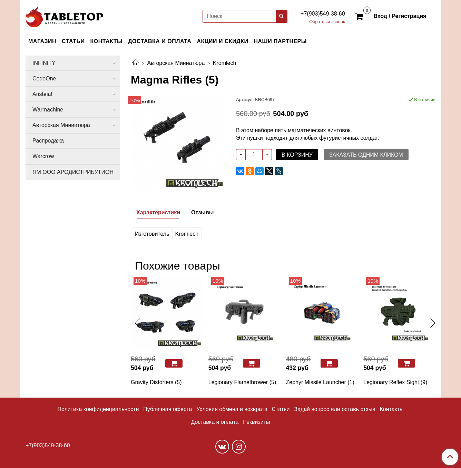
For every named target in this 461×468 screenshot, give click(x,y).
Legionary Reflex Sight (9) (395, 382)
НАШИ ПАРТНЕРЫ (280, 41)
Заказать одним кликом (366, 155)
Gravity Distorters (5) (156, 382)
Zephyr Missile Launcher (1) (320, 382)
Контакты (391, 409)
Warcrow (43, 156)
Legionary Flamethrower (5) (242, 382)
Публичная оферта (167, 409)
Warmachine (47, 110)
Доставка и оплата (214, 422)
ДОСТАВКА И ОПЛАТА (159, 41)
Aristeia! (42, 94)
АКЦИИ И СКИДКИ (222, 41)
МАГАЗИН (42, 41)
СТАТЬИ (73, 41)
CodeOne (44, 78)
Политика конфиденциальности (98, 409)
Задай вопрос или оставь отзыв (334, 409)
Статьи (281, 409)
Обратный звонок (327, 22)
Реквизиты (256, 422)
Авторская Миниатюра (176, 63)
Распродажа (48, 141)
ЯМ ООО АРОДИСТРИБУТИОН (73, 172)
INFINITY (44, 63)
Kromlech (224, 63)
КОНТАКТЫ (106, 41)
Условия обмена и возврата (231, 409)
